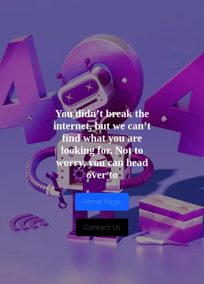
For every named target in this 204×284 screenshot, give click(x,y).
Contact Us (102, 227)
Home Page (102, 201)
